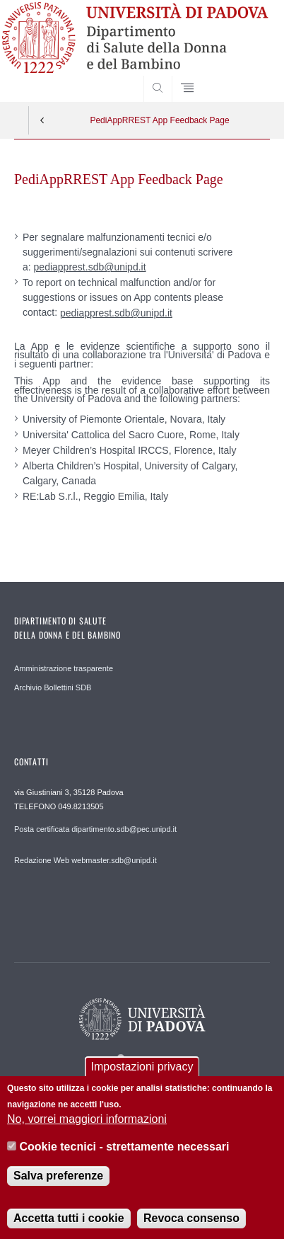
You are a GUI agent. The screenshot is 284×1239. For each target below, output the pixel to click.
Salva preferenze (58, 1188)
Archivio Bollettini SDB (52, 687)
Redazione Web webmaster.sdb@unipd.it (85, 860)
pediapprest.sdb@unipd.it (90, 267)
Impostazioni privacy (142, 1079)
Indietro (42, 120)
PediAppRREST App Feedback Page (159, 120)
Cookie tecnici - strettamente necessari (125, 1159)
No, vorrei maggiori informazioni (87, 1132)
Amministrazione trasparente (63, 668)
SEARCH (245, 75)
